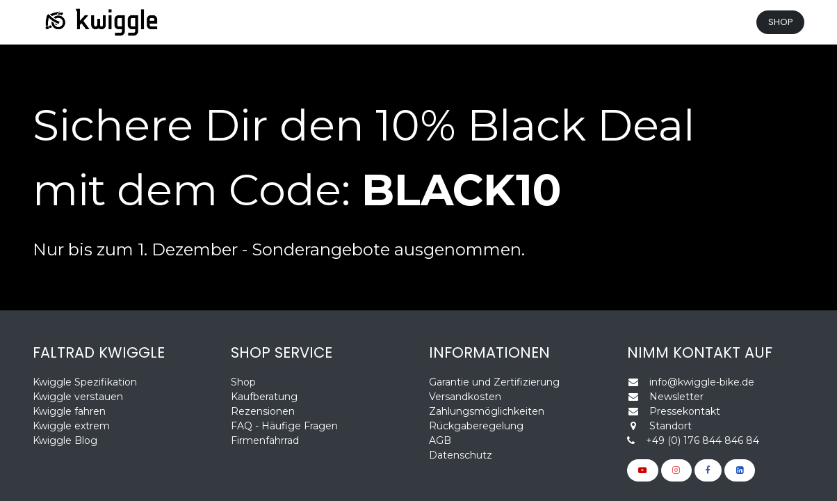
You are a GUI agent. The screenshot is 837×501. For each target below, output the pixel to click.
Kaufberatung (264, 396)
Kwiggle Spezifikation (85, 382)
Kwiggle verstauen (78, 396)
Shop (243, 382)
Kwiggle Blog (65, 440)
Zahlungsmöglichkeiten (486, 411)
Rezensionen (264, 411)
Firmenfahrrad (265, 440)
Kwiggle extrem (71, 426)
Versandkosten (465, 396)
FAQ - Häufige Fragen (284, 426)
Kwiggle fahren (69, 411)
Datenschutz (460, 455)
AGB (440, 440)
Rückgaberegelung (476, 426)
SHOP (780, 22)
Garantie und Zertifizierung (494, 382)
